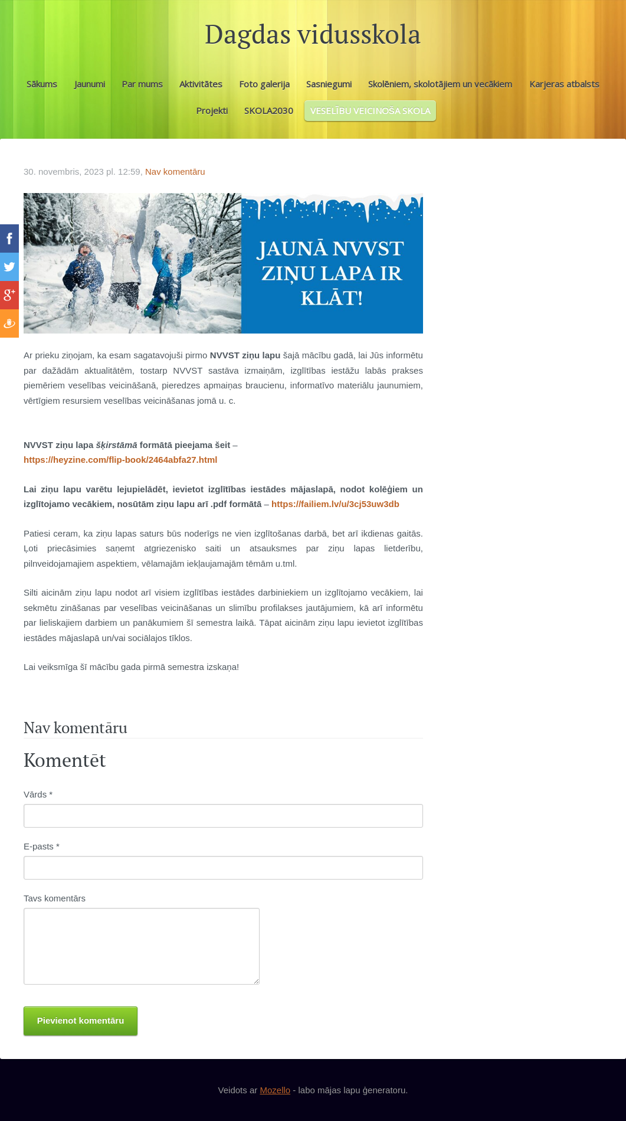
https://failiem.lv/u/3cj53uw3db (335, 504)
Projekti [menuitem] (212, 110)
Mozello (275, 1090)
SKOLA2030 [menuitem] (268, 110)
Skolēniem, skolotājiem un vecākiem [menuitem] (440, 84)
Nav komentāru (175, 171)
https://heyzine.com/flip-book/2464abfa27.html (120, 460)
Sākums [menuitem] (42, 84)
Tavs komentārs (55, 898)
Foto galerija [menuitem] (264, 84)
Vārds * (38, 794)
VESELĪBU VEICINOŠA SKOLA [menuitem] (370, 110)
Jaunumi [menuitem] (89, 84)
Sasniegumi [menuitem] (329, 84)
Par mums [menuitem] (142, 84)
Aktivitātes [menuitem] (200, 84)
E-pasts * (42, 846)
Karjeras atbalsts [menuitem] (564, 84)
